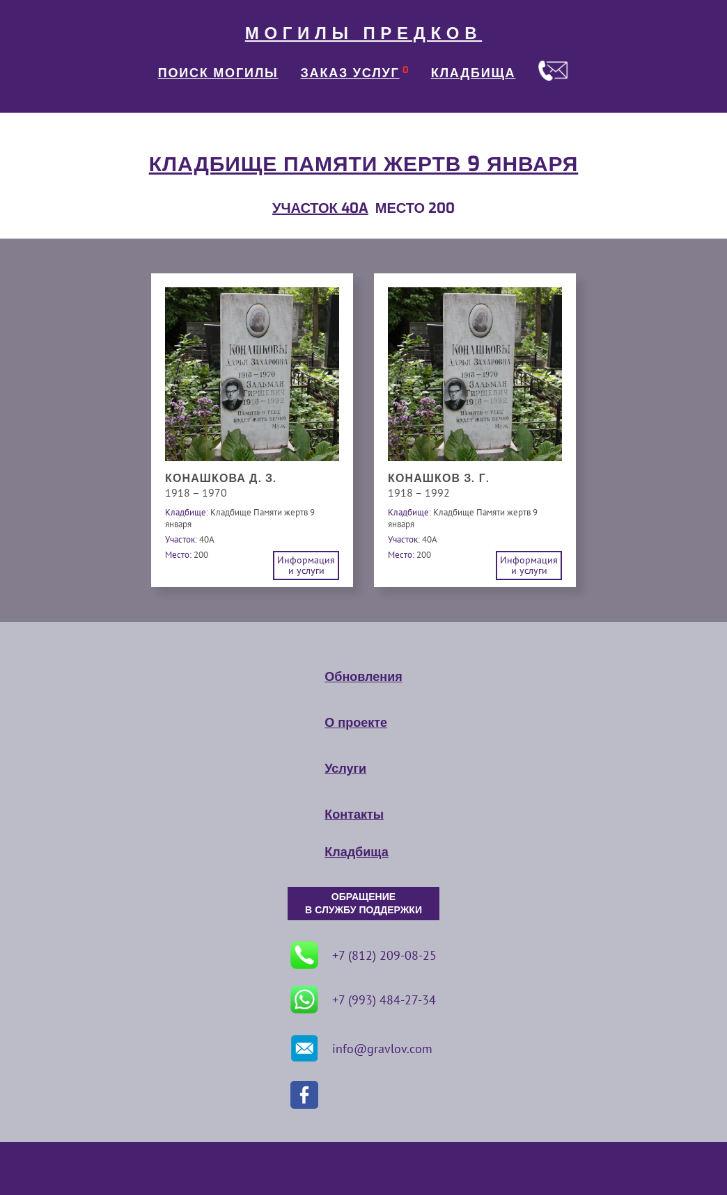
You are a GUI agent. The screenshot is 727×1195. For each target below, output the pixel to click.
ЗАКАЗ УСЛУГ (350, 73)
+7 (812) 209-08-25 (363, 955)
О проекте (356, 722)
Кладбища (356, 852)
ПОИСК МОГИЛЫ (218, 73)
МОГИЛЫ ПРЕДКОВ (363, 33)
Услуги (345, 768)
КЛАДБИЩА (473, 73)
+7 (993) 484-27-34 (363, 999)
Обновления (363, 676)
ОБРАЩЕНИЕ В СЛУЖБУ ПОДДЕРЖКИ (363, 903)
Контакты (354, 814)
